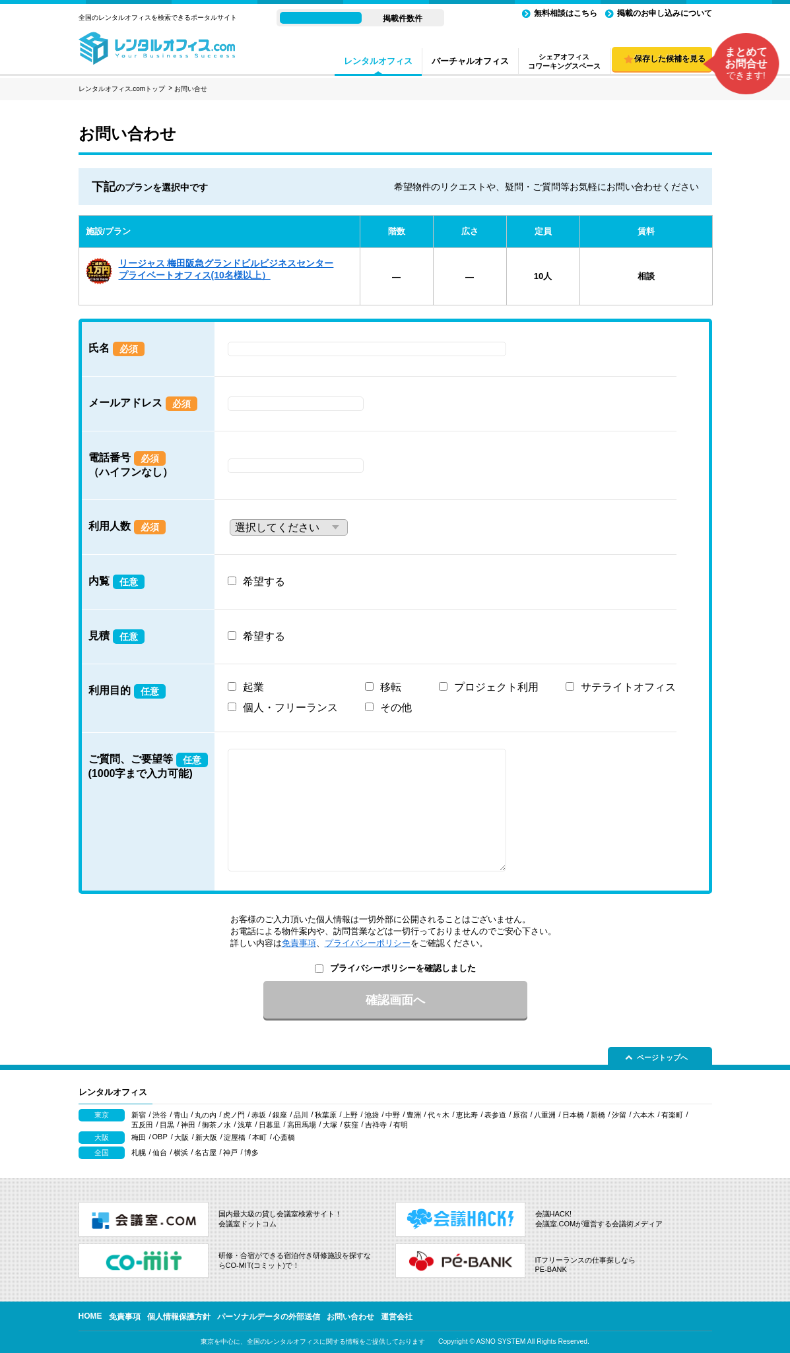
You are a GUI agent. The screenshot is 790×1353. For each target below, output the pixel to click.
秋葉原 (326, 1115)
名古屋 (205, 1152)
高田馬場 (301, 1125)
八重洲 (545, 1115)
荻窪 (351, 1125)
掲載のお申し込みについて (664, 13)
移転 (390, 687)
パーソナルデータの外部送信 (268, 1316)
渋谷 (159, 1115)
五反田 (142, 1125)
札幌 (138, 1152)
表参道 (495, 1115)
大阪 (181, 1137)
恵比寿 (467, 1115)
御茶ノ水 (216, 1125)
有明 (400, 1125)
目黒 (167, 1125)
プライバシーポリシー (368, 943)
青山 (181, 1115)
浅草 (245, 1125)
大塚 (330, 1125)
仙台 (159, 1152)
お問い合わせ (350, 1316)
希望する (264, 581)
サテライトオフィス (628, 687)
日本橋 (573, 1115)
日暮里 (269, 1125)
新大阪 (206, 1137)
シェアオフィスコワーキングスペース (564, 61)
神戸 (230, 1152)
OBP (160, 1137)
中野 (392, 1115)
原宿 (520, 1115)
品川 (301, 1115)
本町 (259, 1137)
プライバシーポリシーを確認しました (403, 968)
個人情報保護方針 (179, 1316)
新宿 (138, 1115)
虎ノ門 (234, 1115)
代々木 (438, 1115)
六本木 (644, 1115)
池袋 (371, 1115)
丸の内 (205, 1115)
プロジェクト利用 (496, 687)
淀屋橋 (235, 1137)
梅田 (138, 1137)
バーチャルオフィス (470, 61)
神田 (188, 1125)
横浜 (181, 1152)
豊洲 (414, 1115)
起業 (253, 687)
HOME (90, 1316)
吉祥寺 (376, 1125)
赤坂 (258, 1115)
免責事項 (299, 943)
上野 (350, 1115)
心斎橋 (284, 1137)
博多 (251, 1152)
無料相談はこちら (565, 13)
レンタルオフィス (378, 61)
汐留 (619, 1115)
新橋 (598, 1115)
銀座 (280, 1115)
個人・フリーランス (290, 707)
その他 (396, 707)
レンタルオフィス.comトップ (122, 88)
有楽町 (672, 1115)
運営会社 (396, 1316)
